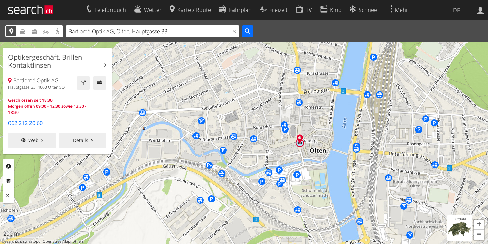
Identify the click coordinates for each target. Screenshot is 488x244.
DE (456, 10)
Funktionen (8, 195)
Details (80, 140)
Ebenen (8, 181)
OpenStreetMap (56, 241)
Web (33, 140)
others (78, 241)
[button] (479, 225)
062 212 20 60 (25, 123)
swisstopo (32, 241)
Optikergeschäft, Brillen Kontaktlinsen (45, 61)
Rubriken (8, 166)
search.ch (13, 241)
